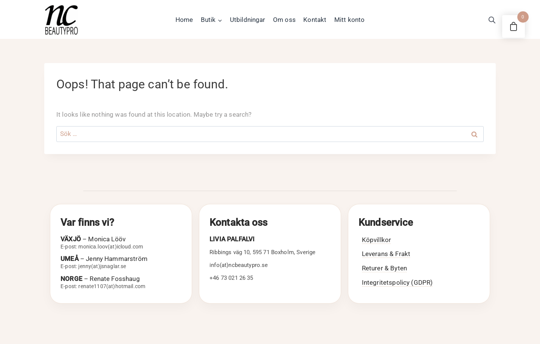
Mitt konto (349, 19)
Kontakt (314, 19)
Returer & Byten (384, 268)
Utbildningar (247, 19)
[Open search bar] (492, 20)
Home (184, 19)
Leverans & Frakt (386, 254)
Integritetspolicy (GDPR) (397, 282)
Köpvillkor (376, 240)
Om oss (284, 19)
